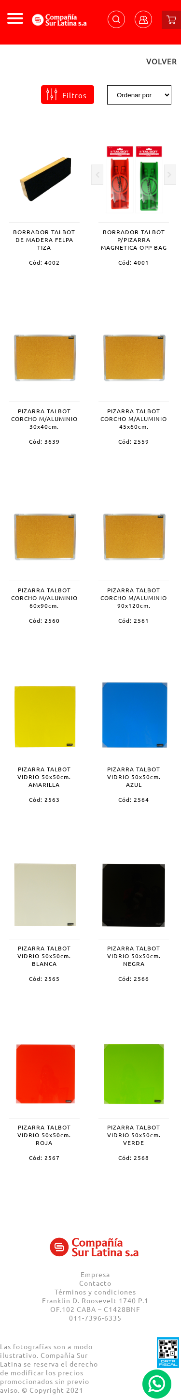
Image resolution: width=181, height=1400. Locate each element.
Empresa (95, 1274)
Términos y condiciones (95, 1291)
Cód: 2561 (133, 620)
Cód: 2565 (44, 978)
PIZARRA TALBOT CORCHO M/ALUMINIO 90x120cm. (133, 597)
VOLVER (161, 61)
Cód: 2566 (133, 978)
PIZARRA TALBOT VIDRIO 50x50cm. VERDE (134, 1134)
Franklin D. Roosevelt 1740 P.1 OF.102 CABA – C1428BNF (95, 1304)
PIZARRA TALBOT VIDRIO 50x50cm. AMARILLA (44, 776)
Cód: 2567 (44, 1157)
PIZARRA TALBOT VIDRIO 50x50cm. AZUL (134, 776)
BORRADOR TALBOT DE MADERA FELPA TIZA (44, 239)
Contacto (95, 1283)
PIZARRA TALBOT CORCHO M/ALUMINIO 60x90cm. (44, 597)
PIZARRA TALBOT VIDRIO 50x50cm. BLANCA (44, 955)
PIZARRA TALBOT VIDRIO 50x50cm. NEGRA (134, 955)
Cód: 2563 (44, 799)
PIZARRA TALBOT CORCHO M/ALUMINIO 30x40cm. (44, 418)
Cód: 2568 (133, 1157)
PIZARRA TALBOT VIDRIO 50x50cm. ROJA (44, 1134)
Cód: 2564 (133, 799)
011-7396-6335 (95, 1317)
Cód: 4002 (44, 262)
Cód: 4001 (133, 262)
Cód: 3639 (44, 441)
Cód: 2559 (133, 441)
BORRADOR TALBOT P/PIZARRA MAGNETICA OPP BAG (134, 239)
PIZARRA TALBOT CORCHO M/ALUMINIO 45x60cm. (133, 418)
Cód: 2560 (44, 620)
